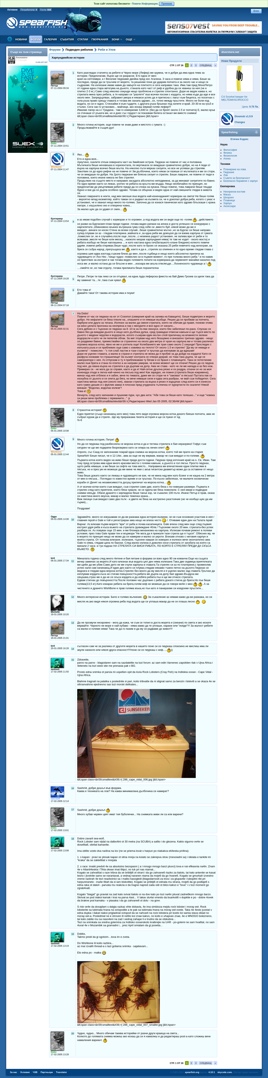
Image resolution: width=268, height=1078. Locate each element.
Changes (240, 122)
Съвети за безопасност (236, 178)
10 (72, 519)
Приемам (166, 3)
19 (72, 934)
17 (72, 809)
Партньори (46, 1072)
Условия (25, 1072)
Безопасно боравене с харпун (240, 180)
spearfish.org (192, 1072)
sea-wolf (55, 798)
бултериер (57, 218)
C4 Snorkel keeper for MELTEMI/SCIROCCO (234, 98)
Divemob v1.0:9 (244, 116)
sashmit (55, 669)
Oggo (54, 516)
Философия (230, 149)
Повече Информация (145, 3)
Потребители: (29, 9)
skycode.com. (224, 1072)
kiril (53, 558)
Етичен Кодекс (240, 139)
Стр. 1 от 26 (176, 65)
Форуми (54, 49)
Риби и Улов (106, 49)
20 (72, 1033)
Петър (54, 85)
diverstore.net (230, 52)
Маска (227, 194)
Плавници (229, 200)
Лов (225, 175)
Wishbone (56, 167)
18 (72, 839)
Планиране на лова (234, 169)
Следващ (205, 65)
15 (72, 660)
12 (72, 597)
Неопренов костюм (234, 191)
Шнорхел (228, 197)
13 (72, 623)
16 (72, 788)
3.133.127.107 (41, 62)
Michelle (55, 612)
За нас (13, 1072)
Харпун (227, 203)
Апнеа (226, 158)
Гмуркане (228, 172)
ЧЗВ (35, 1072)
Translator (61, 1072)
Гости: (45, 9)
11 (72, 561)
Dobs (54, 143)
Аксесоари (229, 206)
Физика (227, 152)
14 (72, 649)
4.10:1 (212, 1072)
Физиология (230, 155)
